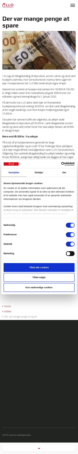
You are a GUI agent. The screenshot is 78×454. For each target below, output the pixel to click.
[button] (39, 448)
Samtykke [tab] (13, 172)
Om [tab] (64, 172)
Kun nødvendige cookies (39, 287)
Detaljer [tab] (39, 172)
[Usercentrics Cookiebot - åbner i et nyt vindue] (61, 164)
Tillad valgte (38, 277)
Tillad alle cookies (39, 267)
